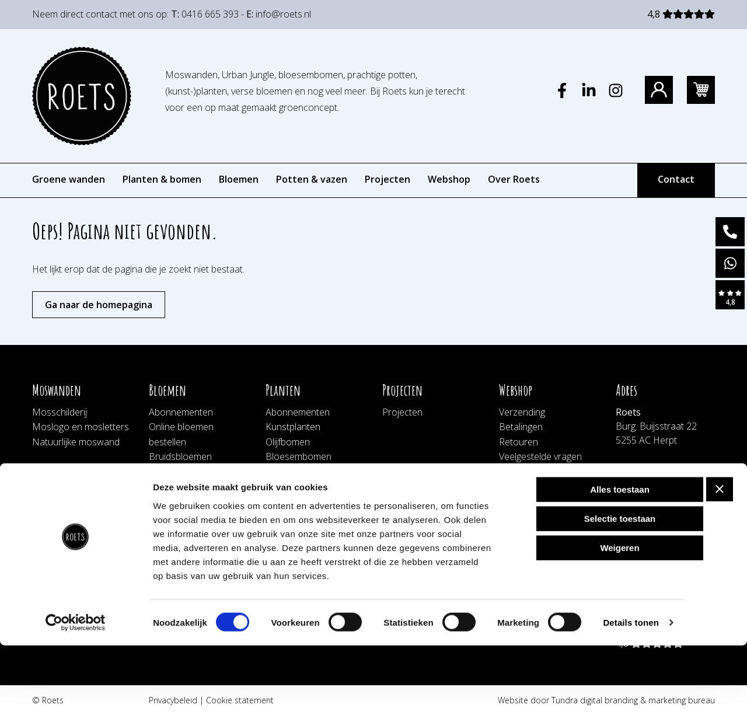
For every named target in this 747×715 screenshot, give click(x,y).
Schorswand (291, 516)
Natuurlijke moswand (76, 441)
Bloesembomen (298, 456)
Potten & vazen (311, 179)
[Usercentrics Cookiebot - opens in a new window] (76, 692)
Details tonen (630, 692)
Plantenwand (293, 471)
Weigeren (619, 617)
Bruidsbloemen (180, 456)
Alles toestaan (620, 559)
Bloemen (239, 179)
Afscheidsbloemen (187, 471)
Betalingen (521, 426)
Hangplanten (292, 501)
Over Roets (514, 179)
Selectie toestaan (620, 588)
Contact (676, 179)
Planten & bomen (162, 179)
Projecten (387, 179)
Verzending (522, 412)
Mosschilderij (59, 412)
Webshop (449, 179)
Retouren (518, 441)
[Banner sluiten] (719, 558)
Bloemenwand (179, 486)
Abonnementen (181, 412)
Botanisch (287, 486)
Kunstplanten (293, 426)
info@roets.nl (283, 14)
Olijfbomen (288, 441)
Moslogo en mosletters (80, 426)
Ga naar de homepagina (98, 304)
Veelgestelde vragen (540, 456)
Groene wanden (68, 179)
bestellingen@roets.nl (660, 510)
